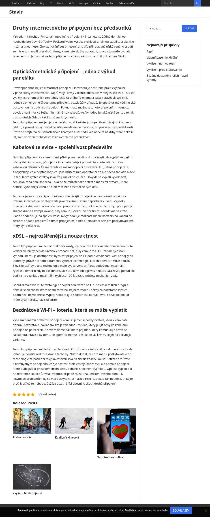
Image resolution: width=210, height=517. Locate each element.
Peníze (109, 3)
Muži (71, 3)
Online (96, 3)
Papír (150, 52)
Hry (42, 3)
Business (17, 3)
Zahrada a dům (127, 3)
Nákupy (83, 3)
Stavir (16, 12)
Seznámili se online (110, 457)
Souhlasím (181, 510)
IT (51, 3)
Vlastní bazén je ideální (162, 57)
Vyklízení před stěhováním (164, 70)
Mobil (60, 3)
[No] (205, 510)
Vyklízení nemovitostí (161, 63)
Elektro (31, 3)
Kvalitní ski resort (67, 437)
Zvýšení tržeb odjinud (27, 493)
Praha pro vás (22, 437)
